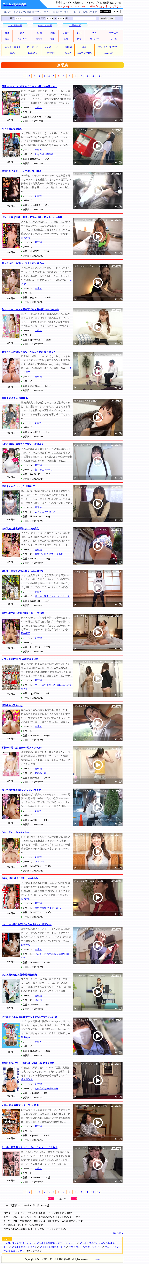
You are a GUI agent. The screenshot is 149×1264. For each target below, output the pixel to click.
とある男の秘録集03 (12, 129)
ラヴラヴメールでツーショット (85, 1247)
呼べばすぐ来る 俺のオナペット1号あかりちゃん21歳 (29, 1017)
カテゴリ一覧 (15, 25)
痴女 (52, 32)
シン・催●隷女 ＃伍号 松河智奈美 (19, 974)
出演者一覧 (75, 25)
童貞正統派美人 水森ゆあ (15, 398)
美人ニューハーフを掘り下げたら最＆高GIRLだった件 (30, 309)
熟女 (7, 32)
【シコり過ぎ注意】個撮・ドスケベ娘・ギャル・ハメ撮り (32, 217)
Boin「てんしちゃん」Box (15, 832)
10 (69, 76)
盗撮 (79, 39)
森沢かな (25, 237)
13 (86, 76)
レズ (79, 32)
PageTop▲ (118, 1233)
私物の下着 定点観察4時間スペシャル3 (22, 747)
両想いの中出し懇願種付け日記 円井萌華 (23, 613)
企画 (39, 32)
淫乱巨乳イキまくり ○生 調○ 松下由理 (21, 171)
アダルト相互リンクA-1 (24, 1247)
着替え (39, 39)
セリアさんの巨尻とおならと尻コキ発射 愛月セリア (29, 352)
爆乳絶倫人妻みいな (12, 705)
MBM (84, 47)
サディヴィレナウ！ (108, 47)
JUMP (68, 53)
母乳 (52, 39)
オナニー (113, 32)
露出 (7, 39)
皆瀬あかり (27, 1037)
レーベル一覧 (45, 25)
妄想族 (38, 107)
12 (80, 76)
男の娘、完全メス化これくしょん (52, 596)
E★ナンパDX (84, 53)
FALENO (32, 53)
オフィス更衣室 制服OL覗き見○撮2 (20, 659)
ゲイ (94, 32)
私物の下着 (40, 773)
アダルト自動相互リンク (52, 1247)
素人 (22, 32)
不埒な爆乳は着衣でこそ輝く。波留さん (23, 444)
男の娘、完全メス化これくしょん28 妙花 (23, 571)
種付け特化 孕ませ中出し (48, 908)
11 (75, 76)
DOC (12, 53)
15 (98, 76)
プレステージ (51, 47)
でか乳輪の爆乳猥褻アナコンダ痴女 (20, 528)
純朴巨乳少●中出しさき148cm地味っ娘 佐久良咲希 (28, 1063)
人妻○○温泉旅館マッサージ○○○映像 (20, 1105)
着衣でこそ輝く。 (44, 469)
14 (92, 76)
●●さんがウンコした (45, 512)
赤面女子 (51, 53)
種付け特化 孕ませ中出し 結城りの (20, 878)
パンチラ (22, 39)
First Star (68, 47)
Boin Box (39, 861)
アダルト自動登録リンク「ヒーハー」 (56, 1243)
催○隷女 (39, 1000)
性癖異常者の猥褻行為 (46, 1088)
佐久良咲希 (27, 1079)
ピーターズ (33, 47)
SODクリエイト (13, 47)
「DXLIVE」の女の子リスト (18, 1243)
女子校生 (94, 39)
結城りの (25, 898)
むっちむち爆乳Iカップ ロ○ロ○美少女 (21, 790)
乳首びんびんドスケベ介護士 (50, 554)
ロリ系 (113, 39)
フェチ (65, 32)
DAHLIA (108, 53)
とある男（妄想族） (45, 154)
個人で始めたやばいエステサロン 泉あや (23, 263)
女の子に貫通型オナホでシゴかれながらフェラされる (29, 1147)
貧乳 (66, 39)
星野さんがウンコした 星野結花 (18, 486)
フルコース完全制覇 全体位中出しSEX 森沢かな (27, 924)
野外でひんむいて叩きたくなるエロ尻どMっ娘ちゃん (29, 86)
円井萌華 (25, 633)
